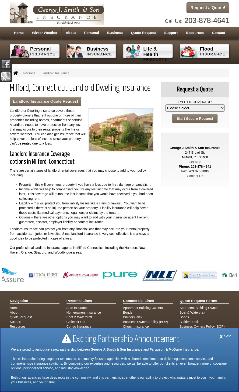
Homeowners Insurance (84, 312)
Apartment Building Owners (143, 308)
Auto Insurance (77, 308)
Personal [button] (91, 33)
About (71, 33)
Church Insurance (136, 326)
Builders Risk (132, 317)
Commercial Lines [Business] (138, 301)
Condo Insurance (79, 326)
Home (19, 33)
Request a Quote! (207, 7)
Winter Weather (45, 33)
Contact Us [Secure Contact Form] (195, 176)
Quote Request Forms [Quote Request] (198, 301)
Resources (17, 326)
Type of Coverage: (195, 102)
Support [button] (171, 33)
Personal (29, 73)
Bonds (127, 312)
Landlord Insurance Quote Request (45, 101)
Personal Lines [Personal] (79, 301)
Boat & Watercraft (79, 317)
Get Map (195, 162)
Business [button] (115, 33)
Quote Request (21, 317)
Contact (218, 33)
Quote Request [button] (143, 33)
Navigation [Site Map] (19, 301)
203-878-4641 (206, 20)
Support (15, 322)
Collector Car (76, 322)
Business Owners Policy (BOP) (145, 322)
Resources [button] (195, 33)
